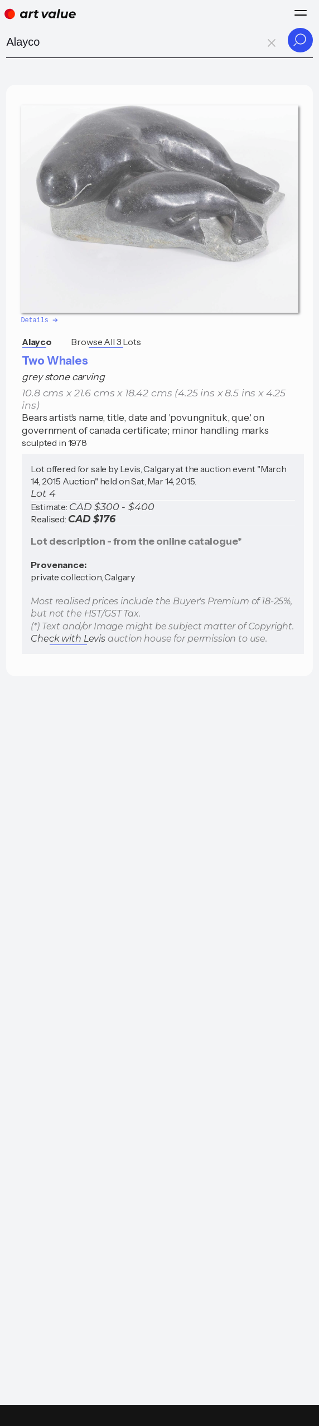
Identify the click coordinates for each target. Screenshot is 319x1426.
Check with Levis (68, 638)
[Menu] (300, 12)
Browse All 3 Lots (106, 341)
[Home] (40, 14)
